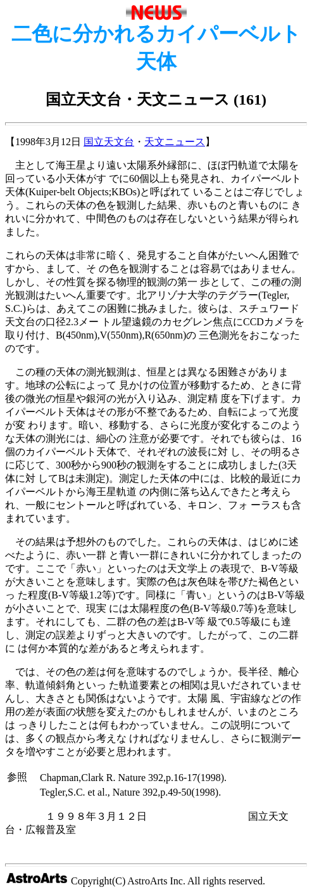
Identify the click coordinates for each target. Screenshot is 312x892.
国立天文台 (109, 141)
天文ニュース (174, 141)
